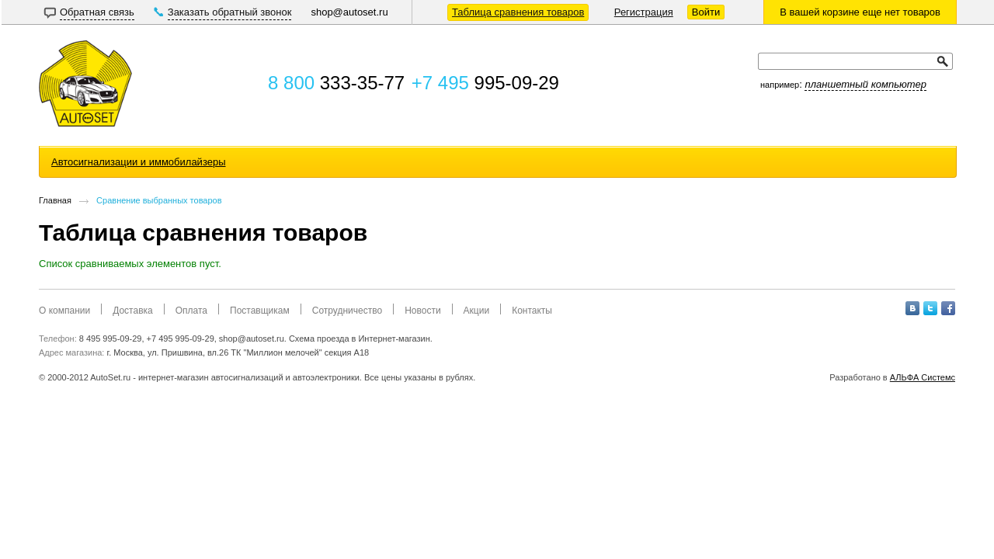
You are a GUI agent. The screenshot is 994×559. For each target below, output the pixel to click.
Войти (706, 12)
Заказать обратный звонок (230, 12)
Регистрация (643, 12)
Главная (55, 200)
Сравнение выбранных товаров (158, 200)
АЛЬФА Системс (922, 377)
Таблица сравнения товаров (518, 12)
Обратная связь (97, 12)
